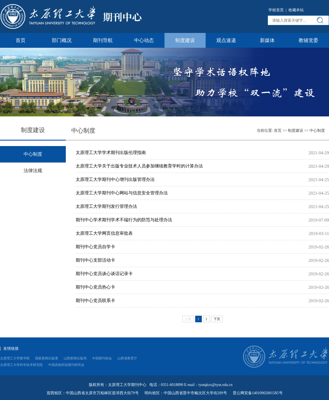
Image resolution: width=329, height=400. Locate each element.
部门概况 (62, 40)
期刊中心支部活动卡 (95, 260)
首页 (20, 40)
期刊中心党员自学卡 (95, 246)
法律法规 (33, 170)
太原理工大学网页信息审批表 (104, 233)
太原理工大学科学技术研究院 (21, 365)
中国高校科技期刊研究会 (66, 365)
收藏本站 (296, 10)
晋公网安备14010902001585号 (258, 393)
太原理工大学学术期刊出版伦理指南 (111, 152)
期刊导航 (103, 40)
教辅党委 (308, 40)
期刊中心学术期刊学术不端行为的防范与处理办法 (124, 219)
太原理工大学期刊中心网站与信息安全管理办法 (122, 193)
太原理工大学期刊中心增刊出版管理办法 (115, 179)
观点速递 (226, 40)
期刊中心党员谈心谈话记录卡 (104, 273)
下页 (217, 319)
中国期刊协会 (102, 358)
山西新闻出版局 (75, 358)
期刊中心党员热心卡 (95, 287)
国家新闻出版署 (46, 358)
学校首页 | (278, 10)
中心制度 (317, 130)
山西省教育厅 (127, 358)
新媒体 (267, 40)
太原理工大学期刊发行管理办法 (106, 206)
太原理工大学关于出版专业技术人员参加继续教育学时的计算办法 (139, 166)
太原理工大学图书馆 (15, 358)
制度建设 (185, 40)
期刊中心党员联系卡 (95, 300)
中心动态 (144, 40)
